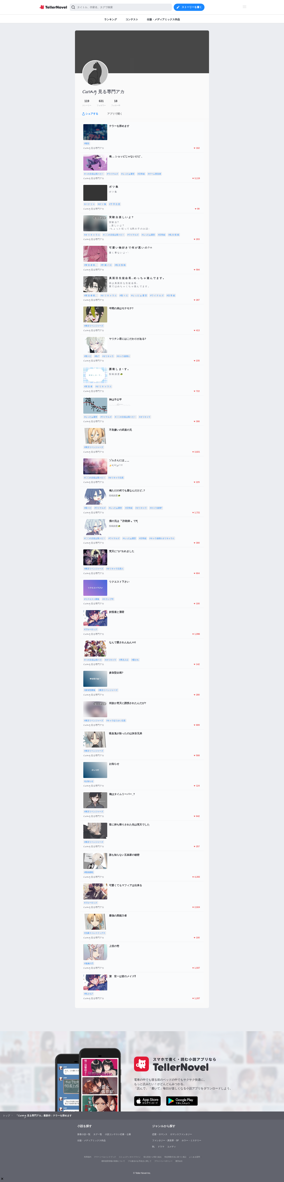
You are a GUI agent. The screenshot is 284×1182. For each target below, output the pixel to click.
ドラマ (161, 1146)
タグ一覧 (97, 1134)
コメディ (171, 1146)
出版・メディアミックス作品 (91, 1140)
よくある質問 (194, 1157)
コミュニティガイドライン (130, 1157)
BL (153, 1146)
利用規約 (87, 1157)
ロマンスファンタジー (181, 1134)
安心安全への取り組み (152, 1157)
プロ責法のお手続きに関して (139, 1161)
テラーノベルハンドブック (105, 1157)
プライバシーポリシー (163, 1161)
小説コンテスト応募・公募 (118, 1134)
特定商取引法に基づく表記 (175, 1157)
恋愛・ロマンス (159, 1134)
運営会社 (179, 1161)
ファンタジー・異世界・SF (165, 1140)
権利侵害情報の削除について (113, 1161)
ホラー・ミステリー (191, 1140)
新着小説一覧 (83, 1134)
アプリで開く (114, 113)
